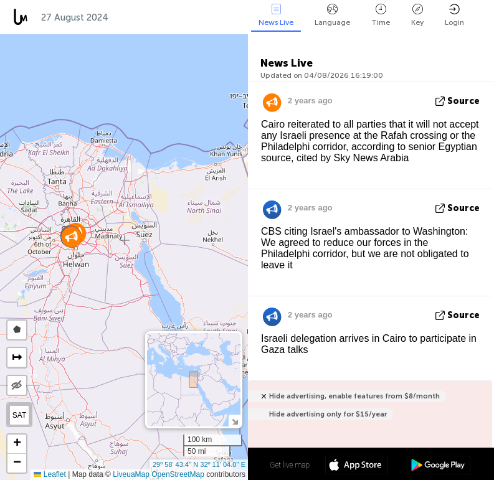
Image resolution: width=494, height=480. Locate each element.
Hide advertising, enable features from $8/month (354, 396)
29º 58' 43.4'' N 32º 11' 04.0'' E (199, 464)
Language (332, 15)
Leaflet (49, 474)
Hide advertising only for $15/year (328, 414)
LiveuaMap (131, 474)
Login (454, 15)
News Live (276, 15)
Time (380, 15)
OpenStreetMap (177, 474)
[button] (71, 237)
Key (417, 15)
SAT (19, 415)
